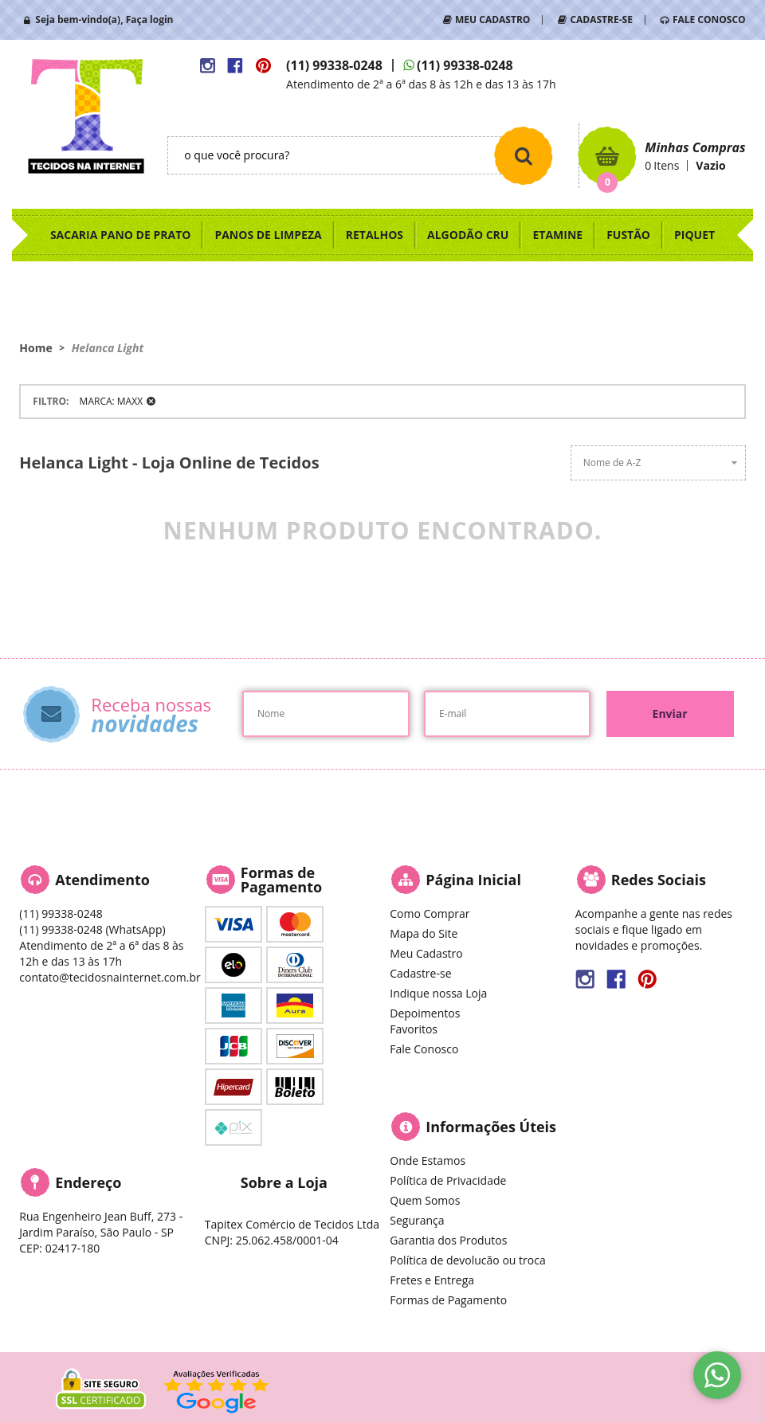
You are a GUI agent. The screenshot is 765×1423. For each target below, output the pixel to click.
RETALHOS (374, 234)
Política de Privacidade (448, 1180)
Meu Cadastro (426, 953)
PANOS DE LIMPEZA (267, 234)
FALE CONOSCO (709, 19)
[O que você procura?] (523, 155)
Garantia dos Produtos (448, 1240)
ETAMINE (557, 234)
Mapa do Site (423, 933)
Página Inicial (473, 879)
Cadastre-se (420, 973)
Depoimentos (425, 1013)
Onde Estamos (427, 1160)
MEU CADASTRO (492, 19)
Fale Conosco (424, 1048)
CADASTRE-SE (601, 19)
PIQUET (694, 234)
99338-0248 (334, 65)
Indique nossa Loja (438, 993)
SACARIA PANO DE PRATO (120, 234)
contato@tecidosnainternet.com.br (109, 977)
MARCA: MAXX (111, 401)
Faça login (150, 19)
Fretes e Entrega (432, 1280)
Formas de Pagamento (448, 1299)
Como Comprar (429, 913)
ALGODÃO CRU (467, 234)
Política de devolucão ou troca (467, 1260)
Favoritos (413, 1029)
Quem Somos (425, 1200)
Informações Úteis (491, 1126)
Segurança (417, 1220)
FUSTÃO (628, 234)
